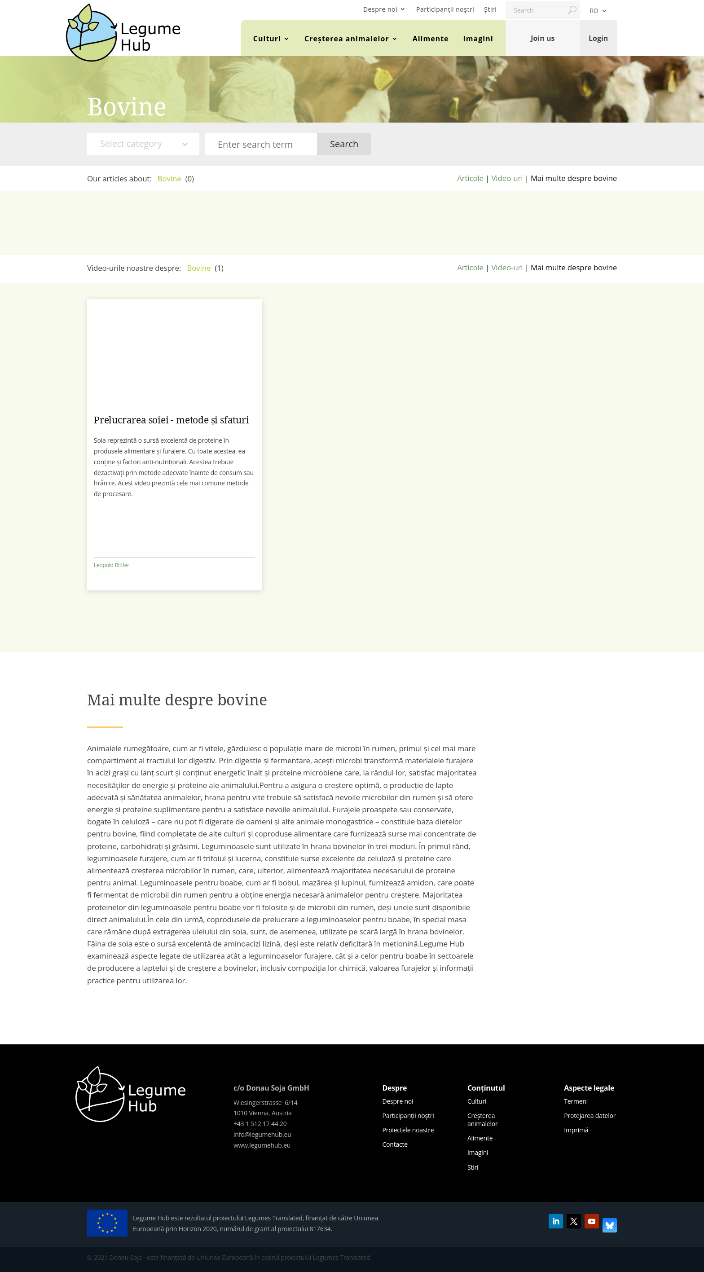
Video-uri (507, 178)
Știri (490, 9)
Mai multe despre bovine (574, 178)
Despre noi (380, 9)
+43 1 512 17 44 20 (260, 1123)
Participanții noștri (445, 9)
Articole (470, 178)
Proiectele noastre (408, 1130)
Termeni (576, 1101)
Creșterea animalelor (346, 39)
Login (598, 38)
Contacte (395, 1144)
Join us (542, 38)
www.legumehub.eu (261, 1145)
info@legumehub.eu (262, 1134)
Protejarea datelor (590, 1115)
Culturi (267, 39)
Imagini (478, 39)
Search (344, 144)
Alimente (431, 39)
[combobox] (143, 144)
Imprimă (576, 1130)
